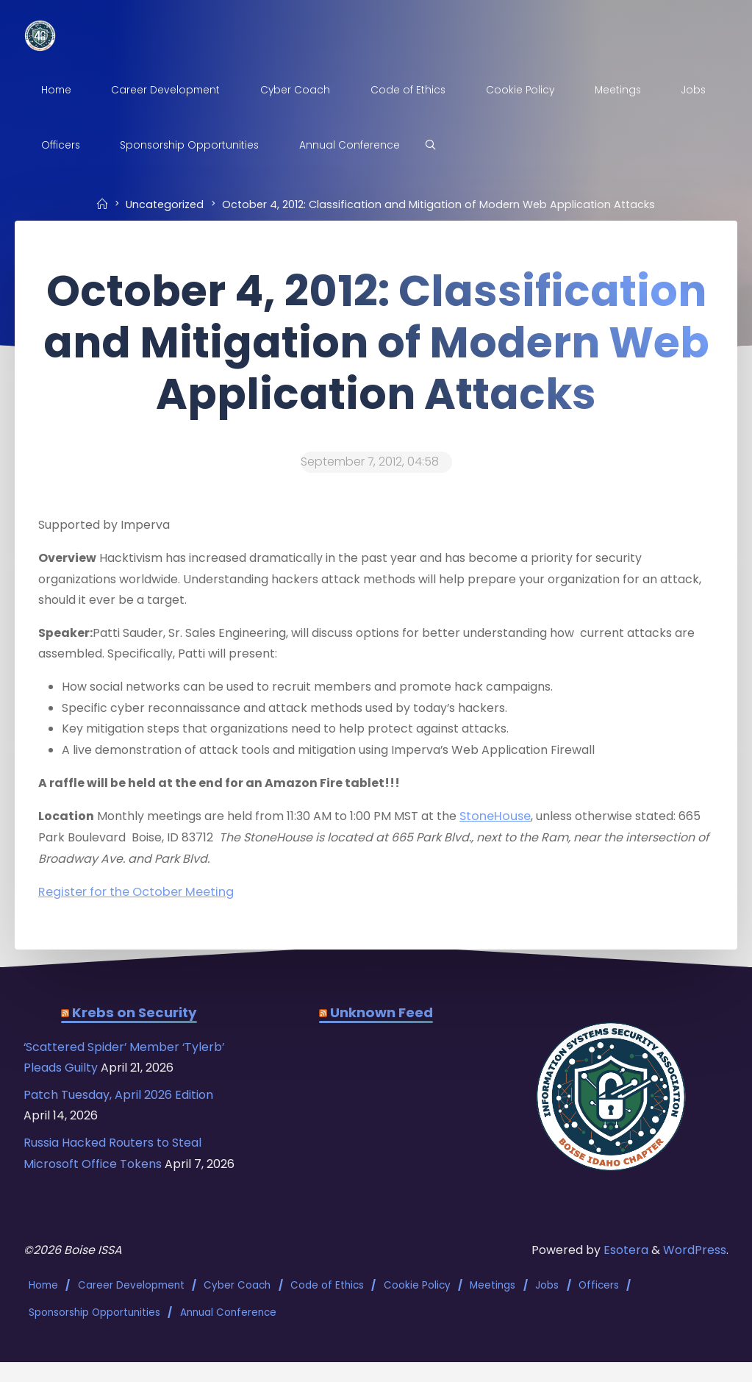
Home (43, 1307)
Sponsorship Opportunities (94, 1332)
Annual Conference (228, 1332)
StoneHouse (501, 821)
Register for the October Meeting (136, 897)
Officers (599, 1307)
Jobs (547, 1307)
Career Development (131, 1307)
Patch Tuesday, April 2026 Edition (121, 1103)
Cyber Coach (237, 1307)
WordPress (695, 1272)
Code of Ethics (327, 1307)
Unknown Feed (381, 1019)
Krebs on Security (135, 1019)
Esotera (625, 1272)
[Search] (498, 145)
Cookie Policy (417, 1307)
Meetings (493, 1307)
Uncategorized (165, 204)
